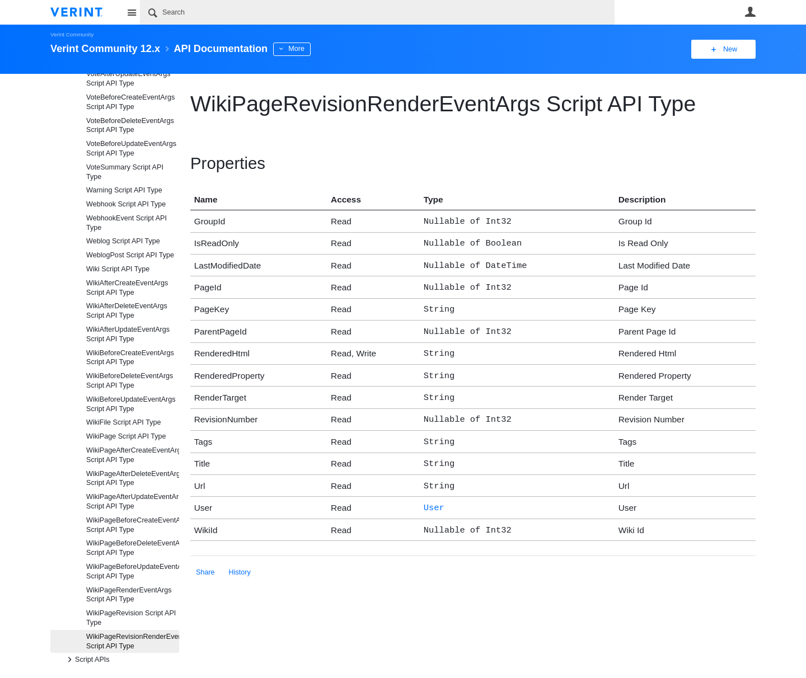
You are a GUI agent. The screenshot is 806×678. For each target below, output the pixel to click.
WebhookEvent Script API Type (126, 223)
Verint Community (71, 34)
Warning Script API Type (124, 190)
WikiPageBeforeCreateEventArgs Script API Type (132, 525)
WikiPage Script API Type (126, 436)
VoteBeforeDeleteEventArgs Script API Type (130, 125)
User (750, 11)
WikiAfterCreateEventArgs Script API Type (127, 287)
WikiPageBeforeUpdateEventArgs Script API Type (132, 571)
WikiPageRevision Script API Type (131, 618)
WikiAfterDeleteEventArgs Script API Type (126, 310)
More (296, 49)
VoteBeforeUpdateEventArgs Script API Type (131, 148)
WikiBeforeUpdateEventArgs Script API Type (131, 404)
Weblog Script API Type (123, 241)
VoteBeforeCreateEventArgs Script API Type (130, 102)
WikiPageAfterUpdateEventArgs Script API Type (132, 501)
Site (131, 12)
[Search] (377, 12)
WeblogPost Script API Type (130, 255)
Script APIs (87, 659)
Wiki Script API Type (117, 269)
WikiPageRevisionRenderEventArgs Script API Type (132, 641)
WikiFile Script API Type (123, 422)
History (240, 555)
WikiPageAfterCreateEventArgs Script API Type (132, 455)
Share (205, 555)
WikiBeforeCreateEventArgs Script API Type (130, 357)
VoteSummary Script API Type (124, 172)
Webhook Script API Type (126, 204)
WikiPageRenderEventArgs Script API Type (129, 595)
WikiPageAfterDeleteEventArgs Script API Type (132, 478)
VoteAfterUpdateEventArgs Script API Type (128, 78)
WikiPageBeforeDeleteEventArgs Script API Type (132, 548)
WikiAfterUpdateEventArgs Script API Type (128, 334)
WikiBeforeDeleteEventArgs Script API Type (129, 380)
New (730, 49)
